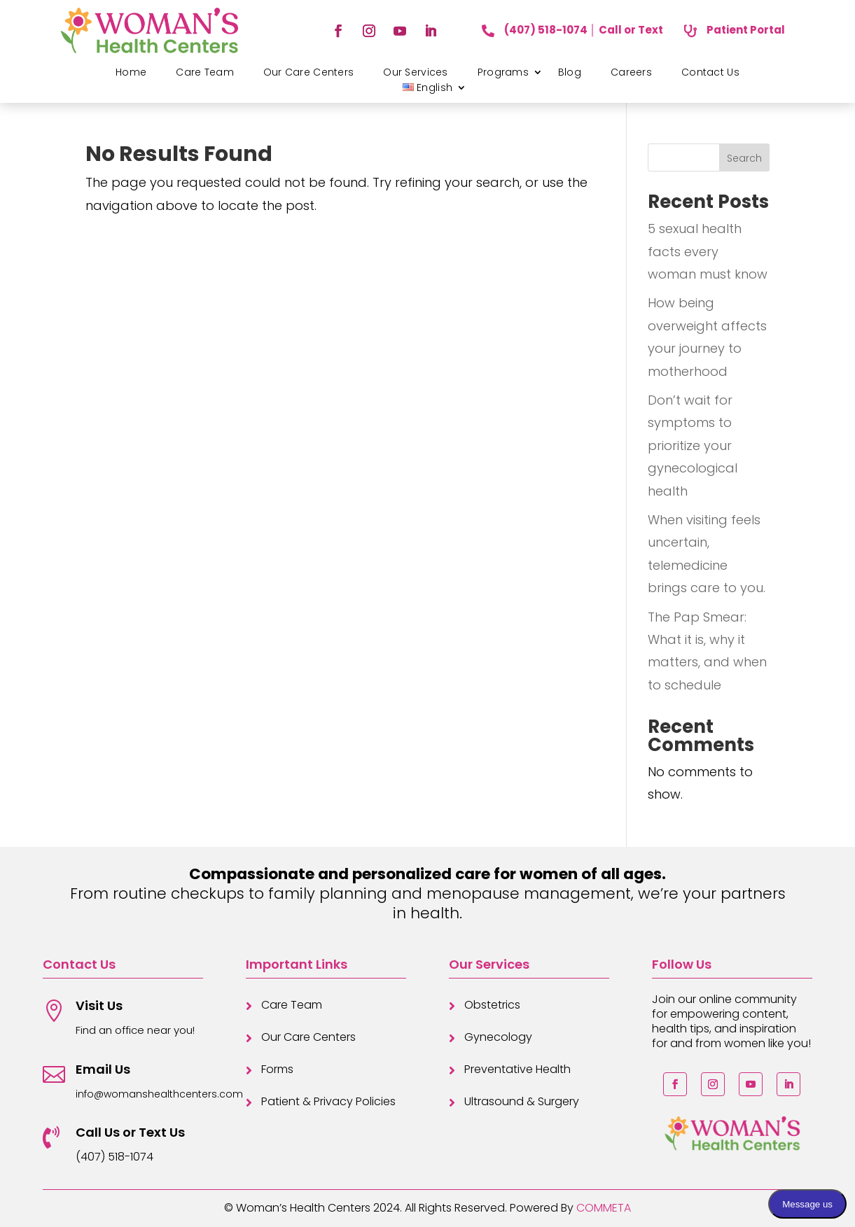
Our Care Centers (308, 72)
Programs (503, 72)
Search (744, 158)
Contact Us (710, 72)
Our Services (415, 72)
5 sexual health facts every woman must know (707, 251)
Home (131, 72)
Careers (631, 72)
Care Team (205, 72)
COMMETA (603, 1208)
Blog (569, 72)
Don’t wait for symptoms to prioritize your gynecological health (692, 445)
